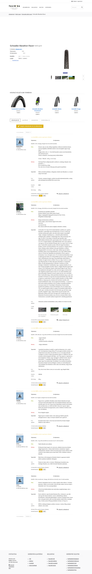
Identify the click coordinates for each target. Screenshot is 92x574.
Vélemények (27, 7)
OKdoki (18, 211)
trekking (30, 561)
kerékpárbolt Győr (71, 563)
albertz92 (18, 337)
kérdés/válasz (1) (45, 120)
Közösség (48, 7)
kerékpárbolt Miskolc (72, 565)
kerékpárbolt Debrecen (72, 561)
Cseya (17, 443)
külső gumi (18, 14)
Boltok (41, 7)
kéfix (10, 568)
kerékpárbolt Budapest (72, 558)
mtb (29, 558)
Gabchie (18, 400)
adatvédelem (11, 566)
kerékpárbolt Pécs (71, 570)
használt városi (51, 565)
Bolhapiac (35, 7)
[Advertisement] (46, 30)
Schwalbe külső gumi (27, 14)
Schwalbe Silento (56, 109)
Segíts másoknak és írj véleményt (30, 126)
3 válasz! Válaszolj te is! (63, 320)
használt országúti (52, 563)
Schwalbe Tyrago (76, 109)
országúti (31, 563)
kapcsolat (11, 565)
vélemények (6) (15, 120)
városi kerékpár (32, 565)
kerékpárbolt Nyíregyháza (73, 567)
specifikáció (25, 120)
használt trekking (52, 561)
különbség (18, 110)
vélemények (12, 14)
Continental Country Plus (18, 109)
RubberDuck (19, 146)
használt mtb (51, 558)
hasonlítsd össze (15, 60)
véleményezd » (18, 49)
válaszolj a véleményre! (63, 193)
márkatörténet (34, 120)
